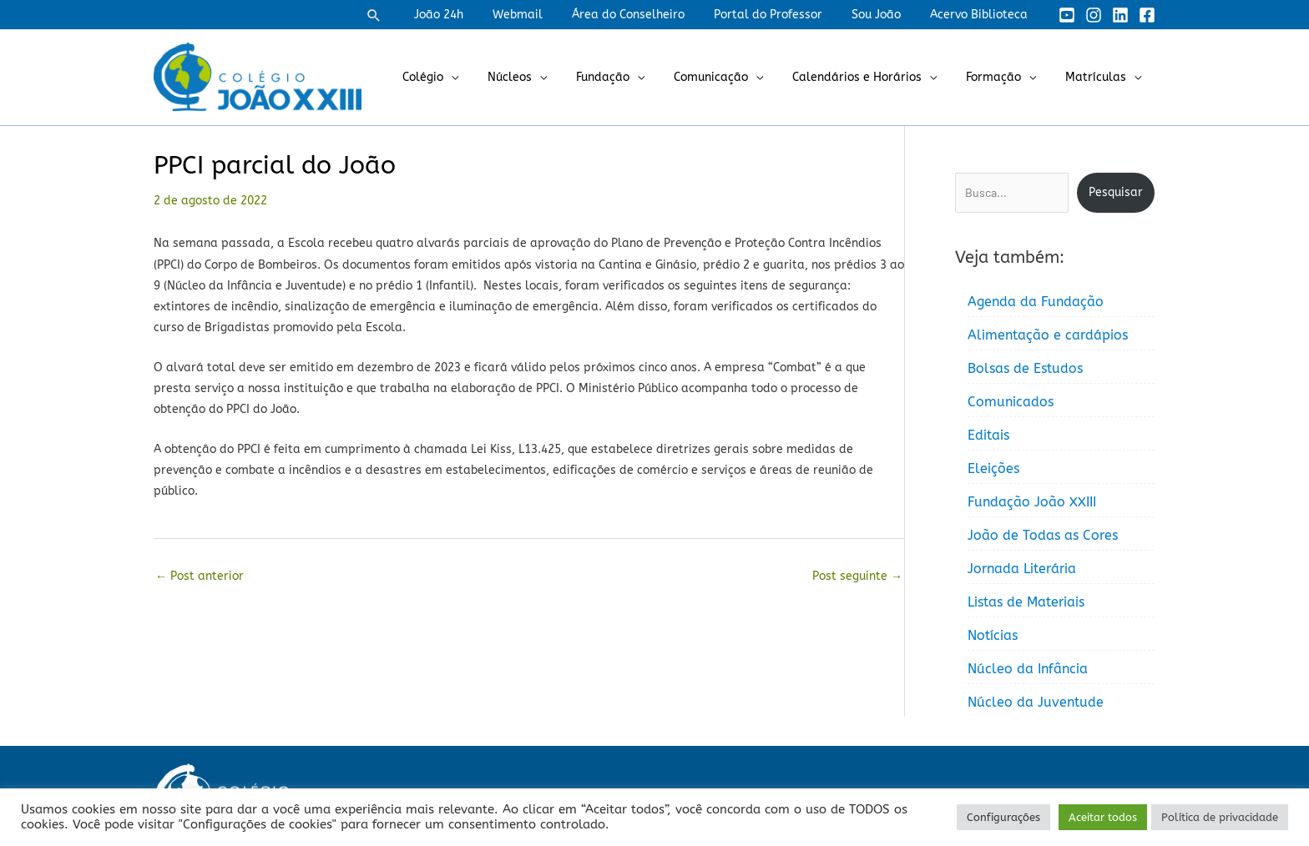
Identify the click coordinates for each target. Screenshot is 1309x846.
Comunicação (731, 77)
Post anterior (199, 576)
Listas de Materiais (1026, 602)
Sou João (884, 15)
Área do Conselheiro (648, 15)
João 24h (470, 15)
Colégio (460, 77)
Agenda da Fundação (1036, 302)
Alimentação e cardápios (1048, 335)
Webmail (543, 15)
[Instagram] (1093, 15)
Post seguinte (857, 576)
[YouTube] (1067, 15)
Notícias (993, 635)
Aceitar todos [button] (1103, 817)
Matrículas (1098, 77)
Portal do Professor (782, 15)
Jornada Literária (1022, 569)
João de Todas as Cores (1043, 535)
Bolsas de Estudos (1025, 368)
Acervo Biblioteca (981, 15)
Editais (988, 435)
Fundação (628, 77)
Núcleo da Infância (1028, 669)
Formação (1001, 77)
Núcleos (541, 77)
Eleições (993, 468)
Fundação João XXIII (1032, 502)
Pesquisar (1116, 192)
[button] (409, 15)
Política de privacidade (1219, 817)
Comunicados (1011, 402)
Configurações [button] (1003, 817)
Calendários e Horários (871, 77)
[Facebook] (1147, 15)
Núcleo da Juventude (1036, 702)
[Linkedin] (1120, 15)
